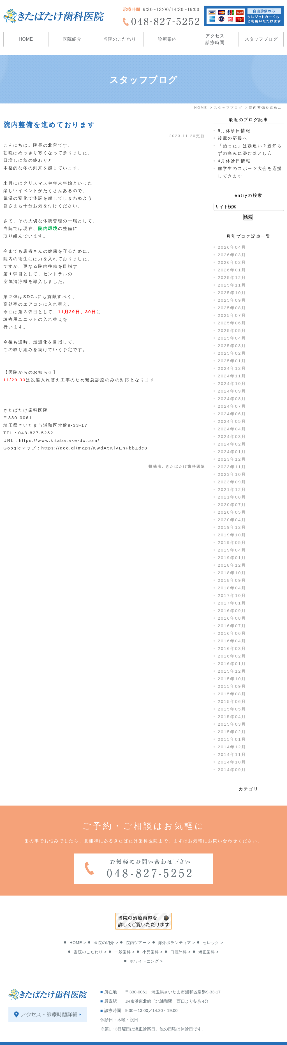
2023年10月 (232, 474)
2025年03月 (232, 345)
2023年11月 (232, 466)
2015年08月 (232, 693)
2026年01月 (232, 269)
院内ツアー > (138, 928)
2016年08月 (232, 618)
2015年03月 (232, 724)
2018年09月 (232, 580)
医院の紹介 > (106, 928)
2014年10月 (232, 762)
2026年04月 (232, 247)
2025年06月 (232, 322)
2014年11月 (232, 754)
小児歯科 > (152, 937)
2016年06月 (232, 633)
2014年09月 (232, 769)
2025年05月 (232, 330)
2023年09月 (232, 481)
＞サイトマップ (22, 1037)
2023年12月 (232, 459)
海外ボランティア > (176, 928)
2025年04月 (232, 338)
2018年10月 (232, 572)
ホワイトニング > (146, 947)
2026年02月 (232, 262)
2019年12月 (232, 527)
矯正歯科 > (208, 937)
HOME (26, 39)
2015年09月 (232, 686)
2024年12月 (232, 368)
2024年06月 (232, 413)
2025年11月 (232, 285)
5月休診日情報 (234, 130)
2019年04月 (232, 550)
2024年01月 (232, 451)
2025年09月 (232, 300)
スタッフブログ (261, 39)
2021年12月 (232, 489)
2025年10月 (232, 292)
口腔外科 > (180, 937)
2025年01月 (232, 360)
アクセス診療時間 (214, 39)
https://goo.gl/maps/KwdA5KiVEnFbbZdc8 (94, 448)
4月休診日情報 (234, 160)
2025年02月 (232, 353)
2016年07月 (232, 625)
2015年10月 (232, 678)
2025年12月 (232, 277)
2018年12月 (232, 565)
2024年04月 (232, 428)
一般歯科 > (124, 937)
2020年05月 (232, 512)
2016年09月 (232, 610)
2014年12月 (232, 746)
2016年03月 (232, 648)
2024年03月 (232, 436)
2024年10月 (232, 383)
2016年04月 (232, 640)
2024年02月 (232, 444)
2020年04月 (232, 519)
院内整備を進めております (49, 124)
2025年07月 (232, 315)
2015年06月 (232, 701)
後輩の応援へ (232, 138)
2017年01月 (232, 603)
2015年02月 (232, 731)
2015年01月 (232, 739)
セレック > (213, 928)
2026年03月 (232, 254)
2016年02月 (232, 656)
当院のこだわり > (90, 937)
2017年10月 (232, 595)
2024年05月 (232, 421)
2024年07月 (232, 406)
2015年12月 (232, 671)
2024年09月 (232, 391)
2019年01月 (232, 557)
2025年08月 (232, 307)
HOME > (78, 928)
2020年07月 (232, 504)
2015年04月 (232, 716)
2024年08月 (232, 398)
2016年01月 (232, 663)
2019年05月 (232, 542)
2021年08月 (232, 497)
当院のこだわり (119, 39)
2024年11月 (232, 375)
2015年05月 (232, 709)
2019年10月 (232, 534)
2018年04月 (232, 587)
